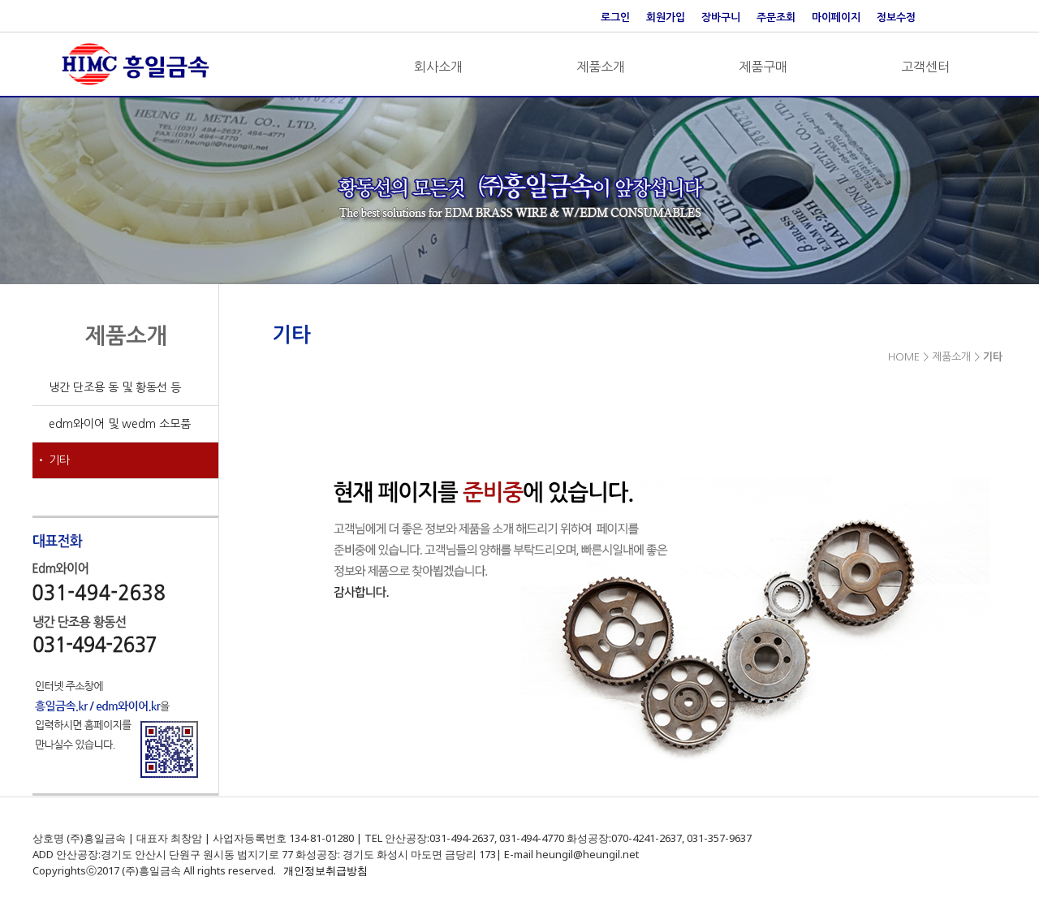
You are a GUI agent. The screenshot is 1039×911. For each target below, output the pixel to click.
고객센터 (925, 66)
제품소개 (600, 66)
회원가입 (665, 17)
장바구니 (720, 17)
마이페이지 (836, 17)
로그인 (615, 17)
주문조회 (776, 17)
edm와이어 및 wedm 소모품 (120, 424)
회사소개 (438, 66)
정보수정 (896, 17)
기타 (59, 460)
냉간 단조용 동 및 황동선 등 (115, 387)
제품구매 (763, 66)
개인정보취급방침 (325, 870)
